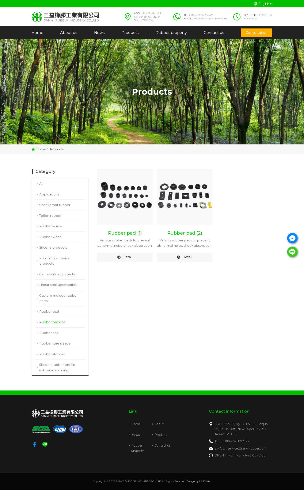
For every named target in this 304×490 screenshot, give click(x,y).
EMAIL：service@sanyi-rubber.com (240, 448)
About (159, 424)
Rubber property (171, 32)
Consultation (256, 33)
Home (37, 32)
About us (68, 32)
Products (130, 32)
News (99, 32)
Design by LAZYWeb (198, 481)
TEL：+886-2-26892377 (231, 441)
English (263, 4)
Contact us (214, 32)
